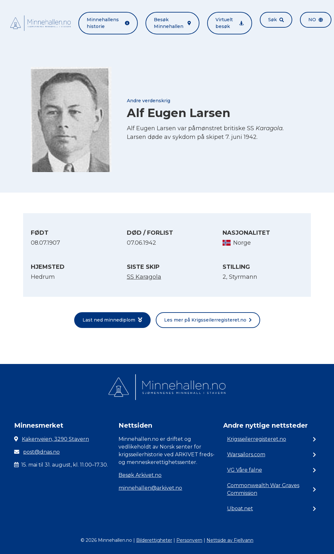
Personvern (189, 540)
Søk (276, 20)
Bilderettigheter (154, 540)
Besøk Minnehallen (172, 23)
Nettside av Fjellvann (230, 540)
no (315, 20)
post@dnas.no (41, 452)
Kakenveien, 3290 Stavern (55, 439)
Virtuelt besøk (229, 23)
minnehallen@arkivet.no (150, 488)
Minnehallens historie (108, 23)
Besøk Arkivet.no (140, 475)
